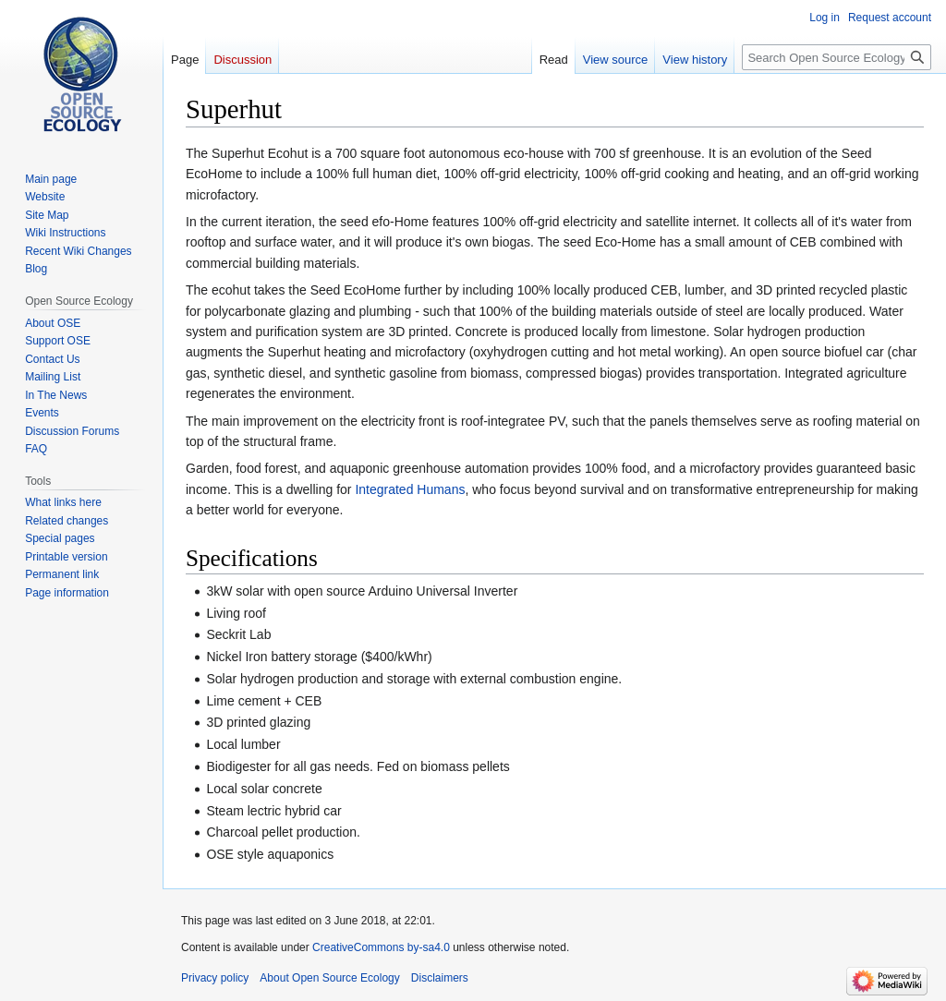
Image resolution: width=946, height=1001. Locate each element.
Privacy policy (215, 977)
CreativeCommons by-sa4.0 (381, 947)
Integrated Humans (410, 489)
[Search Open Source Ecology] (836, 57)
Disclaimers (439, 977)
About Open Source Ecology (329, 977)
